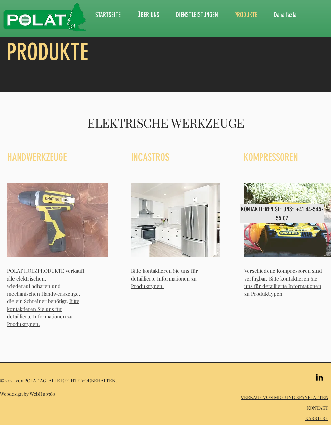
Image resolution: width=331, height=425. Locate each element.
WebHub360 (42, 394)
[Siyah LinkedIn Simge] (319, 377)
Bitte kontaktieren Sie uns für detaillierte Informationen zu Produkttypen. (164, 278)
